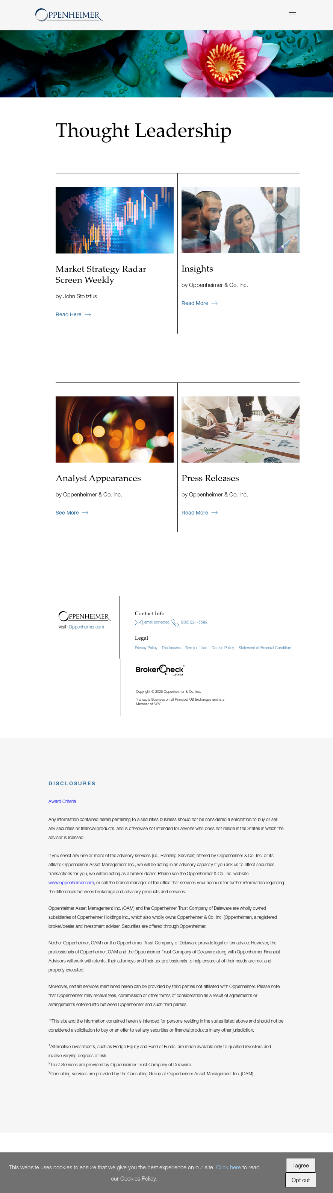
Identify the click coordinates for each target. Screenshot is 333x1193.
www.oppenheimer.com (71, 882)
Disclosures (171, 648)
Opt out (301, 1179)
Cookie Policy (223, 648)
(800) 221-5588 (189, 623)
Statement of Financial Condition (265, 648)
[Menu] (292, 15)
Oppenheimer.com (86, 627)
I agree (300, 1165)
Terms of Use (196, 648)
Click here (228, 1167)
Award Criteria (62, 801)
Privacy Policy (146, 648)
